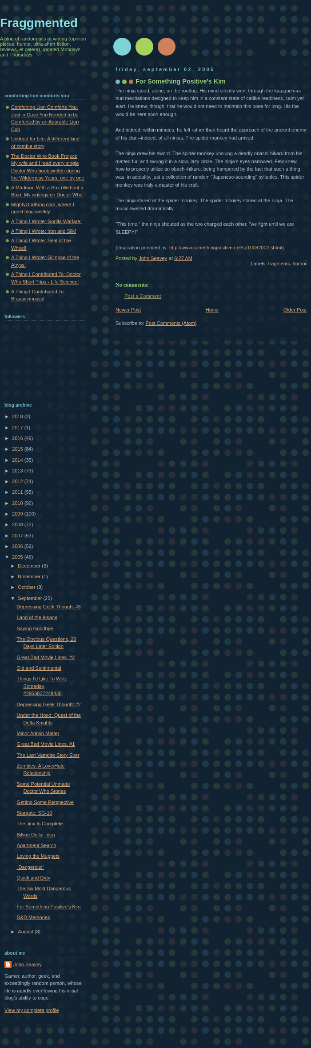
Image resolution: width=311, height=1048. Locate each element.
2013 (18, 470)
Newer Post (128, 309)
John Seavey (27, 964)
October (27, 587)
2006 (18, 546)
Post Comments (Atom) (171, 323)
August (26, 931)
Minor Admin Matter (38, 733)
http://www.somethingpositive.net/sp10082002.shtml (225, 247)
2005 (18, 557)
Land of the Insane (37, 617)
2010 (18, 503)
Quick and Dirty (34, 877)
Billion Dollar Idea (36, 834)
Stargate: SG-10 (34, 813)
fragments (279, 263)
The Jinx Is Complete (40, 823)
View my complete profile (31, 1010)
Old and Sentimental (39, 668)
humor (300, 263)
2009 (18, 513)
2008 (18, 524)
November (30, 576)
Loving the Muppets (38, 856)
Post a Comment (142, 296)
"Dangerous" (30, 867)
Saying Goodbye (35, 628)
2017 (18, 427)
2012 (18, 481)
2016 (18, 438)
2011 (18, 492)
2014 (18, 460)
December (30, 565)
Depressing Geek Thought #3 (49, 606)
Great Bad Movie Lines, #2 (46, 657)
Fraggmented (39, 23)
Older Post (295, 309)
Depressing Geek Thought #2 (49, 704)
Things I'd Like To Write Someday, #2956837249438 (42, 686)
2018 (18, 416)
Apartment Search (36, 845)
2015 (18, 449)
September (30, 598)
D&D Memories (33, 917)
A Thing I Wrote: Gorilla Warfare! (46, 221)
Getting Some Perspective (45, 802)
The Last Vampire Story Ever (48, 755)
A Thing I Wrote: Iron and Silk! (43, 231)
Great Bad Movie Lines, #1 (46, 744)
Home (212, 309)
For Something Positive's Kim (49, 906)
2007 (18, 535)
